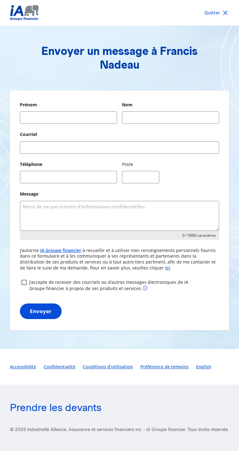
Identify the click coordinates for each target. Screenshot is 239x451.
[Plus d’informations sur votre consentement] (145, 287)
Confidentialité (59, 367)
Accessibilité (23, 367)
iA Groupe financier (60, 250)
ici (167, 268)
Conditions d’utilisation (108, 367)
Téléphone (31, 164)
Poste (127, 164)
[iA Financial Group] (119, 13)
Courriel (28, 134)
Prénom (28, 105)
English (203, 367)
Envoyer (41, 311)
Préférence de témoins (164, 367)
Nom (127, 105)
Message (29, 194)
